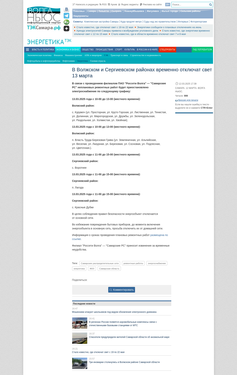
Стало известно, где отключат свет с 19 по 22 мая (105, 27)
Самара (91, 11)
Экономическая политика (39, 55)
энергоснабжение (157, 263)
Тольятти (103, 11)
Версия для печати (188, 100)
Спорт (118, 49)
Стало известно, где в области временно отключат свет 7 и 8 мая (148, 34)
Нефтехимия (69, 61)
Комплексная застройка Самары (101, 21)
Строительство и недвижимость (145, 55)
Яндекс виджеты (128, 4)
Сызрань (117, 11)
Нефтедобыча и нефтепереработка (43, 61)
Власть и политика (43, 49)
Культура (129, 49)
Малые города (169, 11)
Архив (112, 4)
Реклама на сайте (151, 4)
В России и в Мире (147, 49)
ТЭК (68, 40)
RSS (103, 4)
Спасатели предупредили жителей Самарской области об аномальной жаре (129, 337)
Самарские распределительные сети (100, 263)
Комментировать (122, 289)
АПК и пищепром (93, 55)
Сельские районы (190, 11)
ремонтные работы (133, 263)
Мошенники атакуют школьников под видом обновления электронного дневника (114, 312)
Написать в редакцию (85, 4)
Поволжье (79, 11)
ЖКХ (92, 268)
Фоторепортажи (198, 21)
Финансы (58, 55)
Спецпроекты (167, 49)
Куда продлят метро (131, 21)
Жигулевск (153, 11)
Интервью (183, 21)
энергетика (79, 268)
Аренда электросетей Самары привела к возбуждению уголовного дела (117, 30)
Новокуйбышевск (134, 11)
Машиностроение (73, 55)
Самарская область (109, 268)
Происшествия (104, 49)
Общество (87, 49)
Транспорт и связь (119, 55)
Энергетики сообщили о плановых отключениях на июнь (169, 27)
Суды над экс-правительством (160, 21)
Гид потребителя (202, 49)
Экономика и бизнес (68, 49)
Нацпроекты (81, 16)
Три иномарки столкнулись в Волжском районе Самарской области (124, 362)
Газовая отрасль (97, 61)
